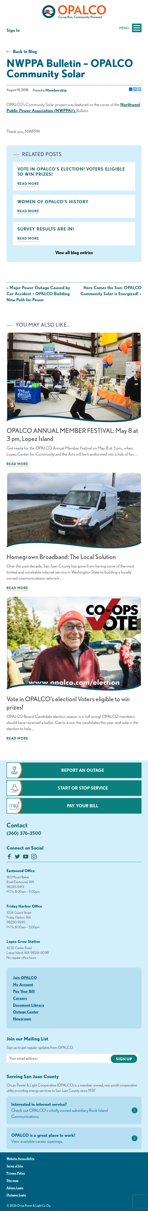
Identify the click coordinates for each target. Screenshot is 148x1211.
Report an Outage (82, 770)
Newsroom (22, 1018)
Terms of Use (15, 1166)
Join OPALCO (25, 977)
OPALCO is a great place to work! (70, 1138)
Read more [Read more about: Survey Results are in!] (28, 238)
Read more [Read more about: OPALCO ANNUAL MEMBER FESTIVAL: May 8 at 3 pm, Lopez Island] (17, 464)
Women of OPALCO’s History (53, 201)
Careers (20, 998)
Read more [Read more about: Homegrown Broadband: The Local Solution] (17, 588)
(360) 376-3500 (24, 833)
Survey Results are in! (45, 228)
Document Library (28, 1005)
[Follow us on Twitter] (17, 857)
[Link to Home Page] (74, 12)
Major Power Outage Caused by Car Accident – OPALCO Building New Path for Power (38, 293)
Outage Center (26, 1011)
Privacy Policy (16, 1173)
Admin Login (15, 1188)
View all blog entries (74, 252)
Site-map (12, 1180)
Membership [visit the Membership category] (56, 90)
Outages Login (16, 1195)
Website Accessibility (20, 1158)
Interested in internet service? (70, 1110)
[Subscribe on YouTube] (25, 857)
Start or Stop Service (83, 787)
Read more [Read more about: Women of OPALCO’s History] (28, 211)
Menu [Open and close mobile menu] (130, 28)
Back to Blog (25, 51)
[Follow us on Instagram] (34, 857)
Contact (17, 824)
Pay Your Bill (82, 805)
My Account (23, 984)
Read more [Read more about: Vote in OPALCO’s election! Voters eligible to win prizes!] (28, 183)
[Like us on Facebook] (9, 857)
